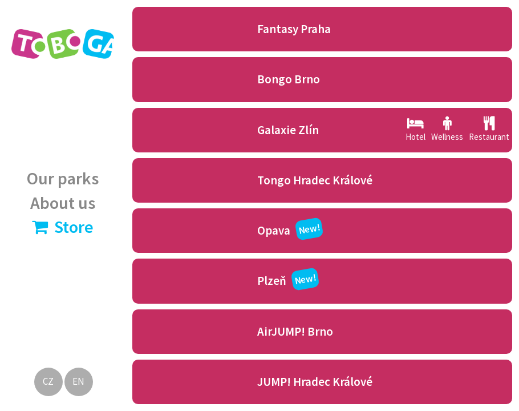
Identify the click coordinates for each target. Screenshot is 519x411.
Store (63, 226)
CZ (48, 381)
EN (78, 381)
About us (62, 202)
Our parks (63, 178)
